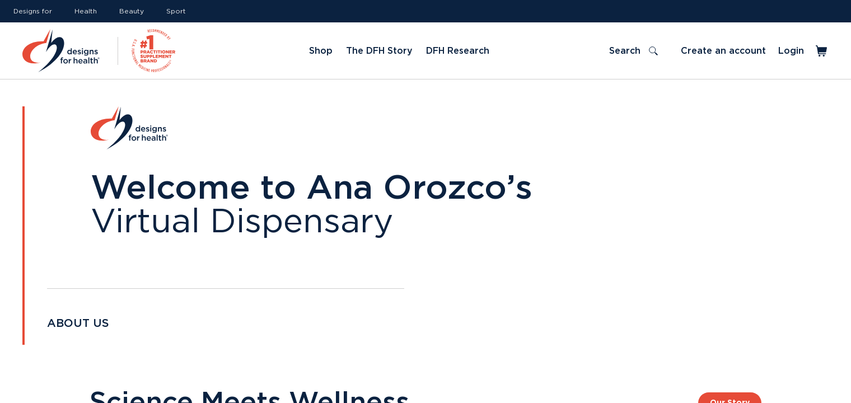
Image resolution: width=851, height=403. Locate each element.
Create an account (723, 50)
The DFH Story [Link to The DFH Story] (379, 50)
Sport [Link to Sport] (176, 11)
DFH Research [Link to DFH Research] (457, 50)
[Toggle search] (633, 51)
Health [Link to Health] (85, 11)
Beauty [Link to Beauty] (131, 11)
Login (791, 50)
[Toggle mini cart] (822, 50)
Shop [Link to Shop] (321, 50)
